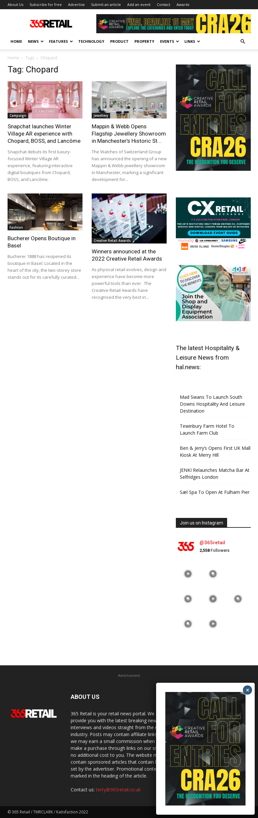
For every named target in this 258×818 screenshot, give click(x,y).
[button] (243, 41)
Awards (182, 4)
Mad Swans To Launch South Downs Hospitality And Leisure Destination (212, 404)
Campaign (18, 115)
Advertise (76, 4)
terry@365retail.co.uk (118, 789)
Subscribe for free (46, 4)
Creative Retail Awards (112, 240)
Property (144, 41)
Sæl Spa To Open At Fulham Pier (214, 492)
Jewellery (101, 115)
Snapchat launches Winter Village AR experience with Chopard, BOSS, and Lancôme (44, 133)
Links (192, 41)
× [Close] (247, 690)
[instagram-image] (188, 573)
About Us (15, 4)
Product (119, 41)
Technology (91, 41)
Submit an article (106, 4)
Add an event (139, 4)
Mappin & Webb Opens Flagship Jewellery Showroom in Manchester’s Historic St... (129, 133)
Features (61, 41)
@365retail (212, 543)
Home (16, 41)
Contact (163, 4)
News (36, 41)
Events (169, 41)
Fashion (16, 227)
